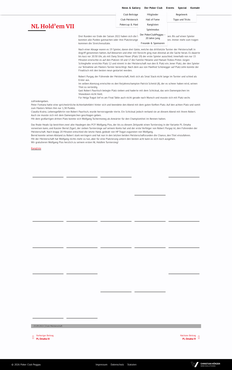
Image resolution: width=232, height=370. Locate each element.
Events (170, 7)
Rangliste (36, 148)
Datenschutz (117, 364)
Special (182, 7)
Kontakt (195, 7)
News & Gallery (131, 7)
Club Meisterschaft (54, 326)
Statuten (131, 364)
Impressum (101, 364)
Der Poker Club (153, 7)
